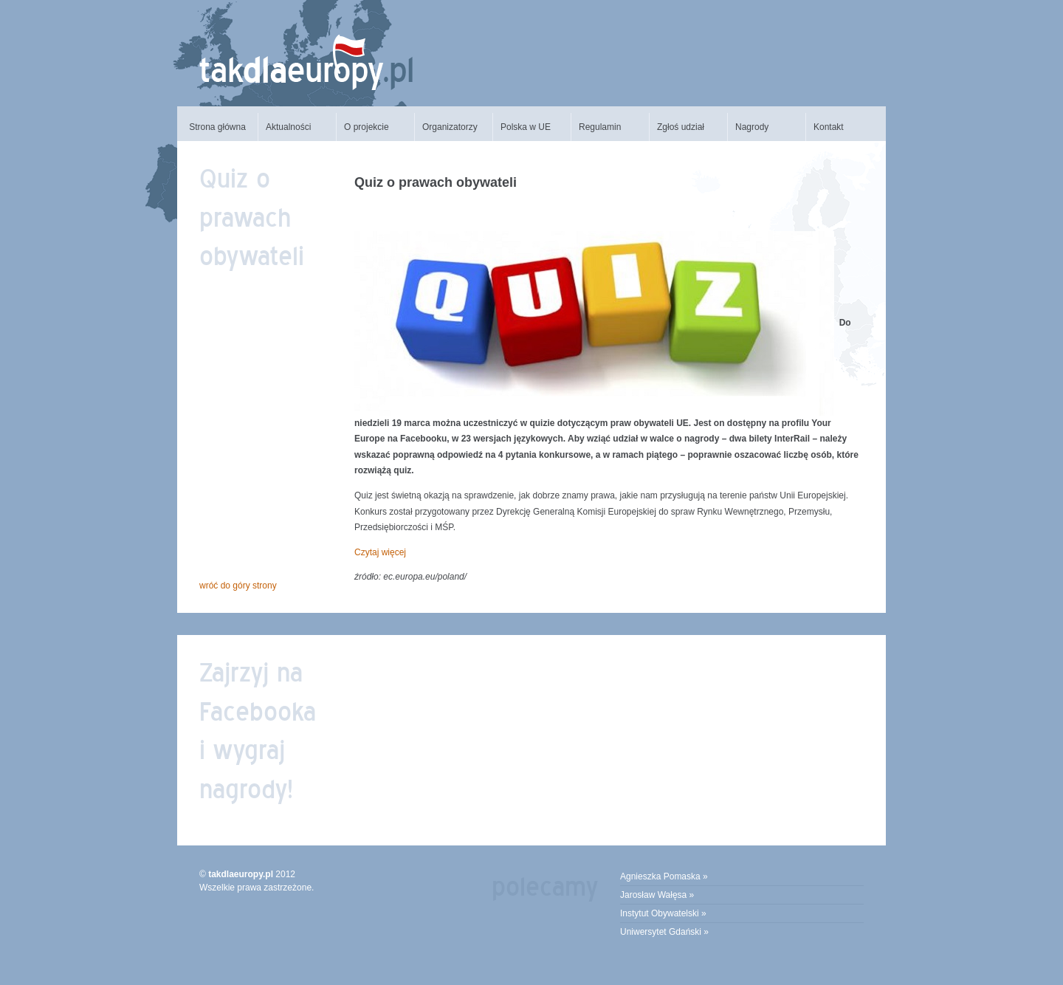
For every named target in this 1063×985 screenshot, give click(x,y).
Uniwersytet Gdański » (664, 932)
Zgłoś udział (680, 127)
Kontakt (828, 127)
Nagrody (751, 127)
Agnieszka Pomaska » (664, 876)
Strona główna (217, 127)
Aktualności (288, 127)
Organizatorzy (450, 127)
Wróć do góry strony (238, 585)
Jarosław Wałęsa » (657, 895)
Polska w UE (525, 127)
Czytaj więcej (380, 552)
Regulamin (600, 127)
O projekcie (366, 127)
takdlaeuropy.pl (240, 874)
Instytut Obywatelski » (663, 913)
